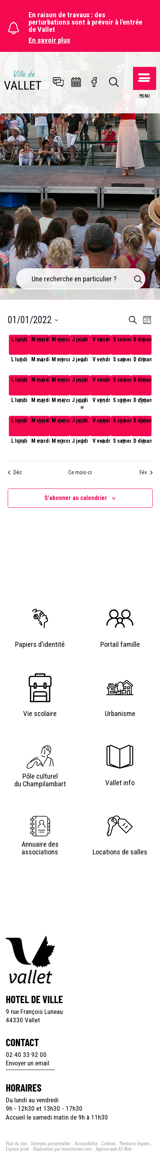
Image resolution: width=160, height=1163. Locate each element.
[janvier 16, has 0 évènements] (143, 385)
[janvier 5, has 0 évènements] (62, 365)
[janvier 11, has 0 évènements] (41, 385)
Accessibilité (86, 1143)
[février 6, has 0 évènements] (143, 446)
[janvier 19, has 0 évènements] (62, 405)
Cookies (108, 1143)
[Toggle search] (114, 82)
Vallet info (120, 783)
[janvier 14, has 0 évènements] (103, 385)
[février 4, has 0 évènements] (103, 446)
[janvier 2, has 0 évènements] (143, 345)
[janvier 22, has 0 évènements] (123, 405)
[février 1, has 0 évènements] (41, 446)
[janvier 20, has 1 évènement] (82, 405)
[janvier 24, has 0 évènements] (21, 426)
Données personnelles (51, 1143)
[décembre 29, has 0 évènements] (62, 345)
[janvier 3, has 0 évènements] (21, 365)
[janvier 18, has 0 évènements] (41, 405)
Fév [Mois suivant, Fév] (146, 472)
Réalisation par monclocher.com (62, 1148)
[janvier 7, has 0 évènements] (103, 365)
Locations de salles (120, 852)
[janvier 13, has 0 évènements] (82, 385)
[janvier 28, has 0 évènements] (103, 426)
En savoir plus (49, 40)
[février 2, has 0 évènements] (62, 446)
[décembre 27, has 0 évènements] (21, 345)
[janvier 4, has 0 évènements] (41, 365)
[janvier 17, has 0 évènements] (21, 405)
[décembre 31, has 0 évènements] (103, 345)
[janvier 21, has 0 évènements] (103, 405)
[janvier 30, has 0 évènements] (143, 426)
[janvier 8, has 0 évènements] (123, 365)
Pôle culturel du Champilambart (40, 780)
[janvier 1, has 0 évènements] (123, 345)
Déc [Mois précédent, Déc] (15, 472)
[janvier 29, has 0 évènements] (123, 426)
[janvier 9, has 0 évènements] (143, 365)
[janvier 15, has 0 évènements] (123, 385)
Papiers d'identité (40, 644)
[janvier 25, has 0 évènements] (41, 426)
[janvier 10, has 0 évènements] (21, 385)
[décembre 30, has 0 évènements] (82, 345)
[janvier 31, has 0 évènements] (21, 446)
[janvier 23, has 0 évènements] (143, 405)
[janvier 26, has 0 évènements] (62, 426)
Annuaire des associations (40, 848)
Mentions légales (135, 1143)
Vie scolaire (40, 713)
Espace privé (17, 1148)
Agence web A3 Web (113, 1148)
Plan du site (16, 1143)
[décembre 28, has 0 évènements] (41, 345)
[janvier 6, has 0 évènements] (82, 365)
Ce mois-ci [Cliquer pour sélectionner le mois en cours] (80, 472)
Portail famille (120, 644)
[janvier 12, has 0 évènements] (62, 385)
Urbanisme (120, 713)
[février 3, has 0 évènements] (82, 446)
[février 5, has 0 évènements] (123, 446)
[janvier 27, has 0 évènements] (82, 426)
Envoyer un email (27, 1063)
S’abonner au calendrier (75, 498)
